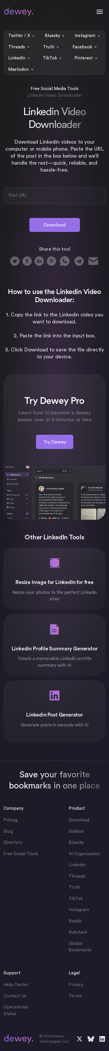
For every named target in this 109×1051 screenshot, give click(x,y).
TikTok (50, 58)
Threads (16, 47)
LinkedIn (16, 58)
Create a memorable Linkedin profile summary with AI (54, 662)
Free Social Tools (20, 854)
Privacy (76, 985)
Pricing (10, 820)
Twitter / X (19, 36)
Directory (12, 842)
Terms (75, 996)
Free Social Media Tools (54, 89)
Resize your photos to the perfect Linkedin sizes (54, 595)
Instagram (85, 36)
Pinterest (83, 58)
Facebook (82, 47)
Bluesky (52, 36)
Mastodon (18, 69)
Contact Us (14, 996)
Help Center (15, 985)
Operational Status (15, 1010)
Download (55, 224)
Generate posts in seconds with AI (54, 725)
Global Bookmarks (80, 947)
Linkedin (77, 865)
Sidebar (76, 831)
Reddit (75, 921)
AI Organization (84, 854)
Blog (8, 831)
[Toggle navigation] (100, 12)
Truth (48, 47)
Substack (78, 932)
